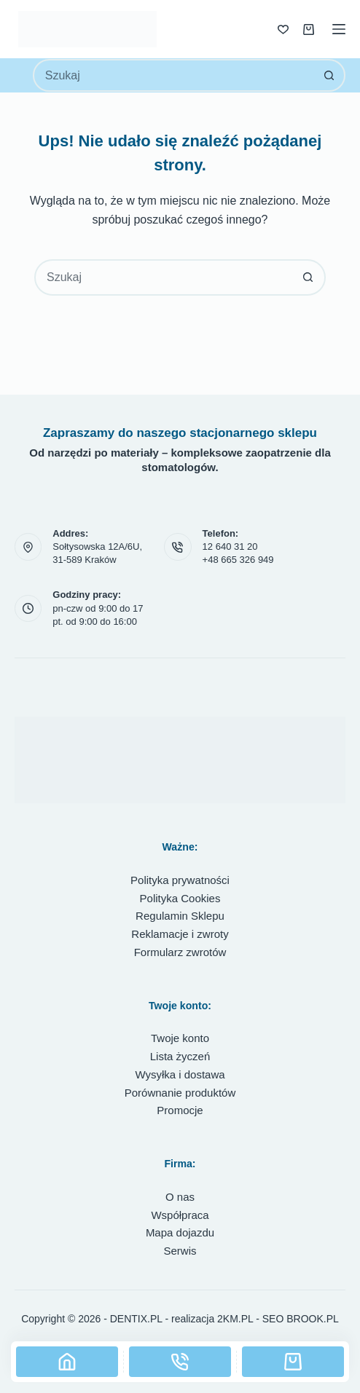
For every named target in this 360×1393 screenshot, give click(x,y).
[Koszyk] (293, 1361)
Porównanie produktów (180, 1092)
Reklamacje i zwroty (179, 934)
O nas (180, 1197)
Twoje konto (180, 1038)
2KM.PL (235, 1319)
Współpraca (179, 1215)
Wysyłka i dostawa (179, 1074)
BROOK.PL (312, 1319)
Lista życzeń (180, 1056)
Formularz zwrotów (180, 952)
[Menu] (338, 29)
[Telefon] (180, 1361)
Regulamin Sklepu (180, 915)
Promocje (180, 1110)
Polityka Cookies (180, 898)
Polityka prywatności (180, 880)
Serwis (179, 1250)
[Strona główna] (67, 1361)
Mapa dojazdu (180, 1232)
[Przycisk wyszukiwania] (329, 75)
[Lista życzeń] (283, 29)
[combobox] (174, 75)
